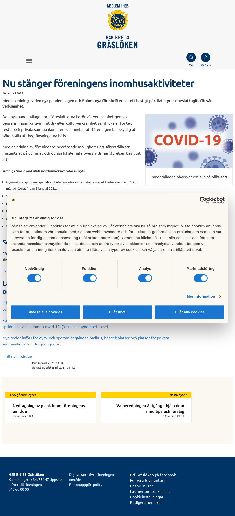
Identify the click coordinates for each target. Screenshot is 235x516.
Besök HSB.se (142, 485)
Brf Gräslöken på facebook (153, 474)
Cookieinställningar (146, 496)
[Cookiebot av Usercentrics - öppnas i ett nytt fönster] (203, 200)
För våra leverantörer (148, 480)
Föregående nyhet (23, 395)
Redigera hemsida (145, 502)
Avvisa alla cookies (45, 312)
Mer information (201, 296)
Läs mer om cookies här (150, 491)
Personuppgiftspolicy (85, 484)
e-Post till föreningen (25, 484)
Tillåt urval (117, 312)
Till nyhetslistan (18, 356)
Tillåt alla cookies (189, 312)
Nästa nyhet (178, 395)
